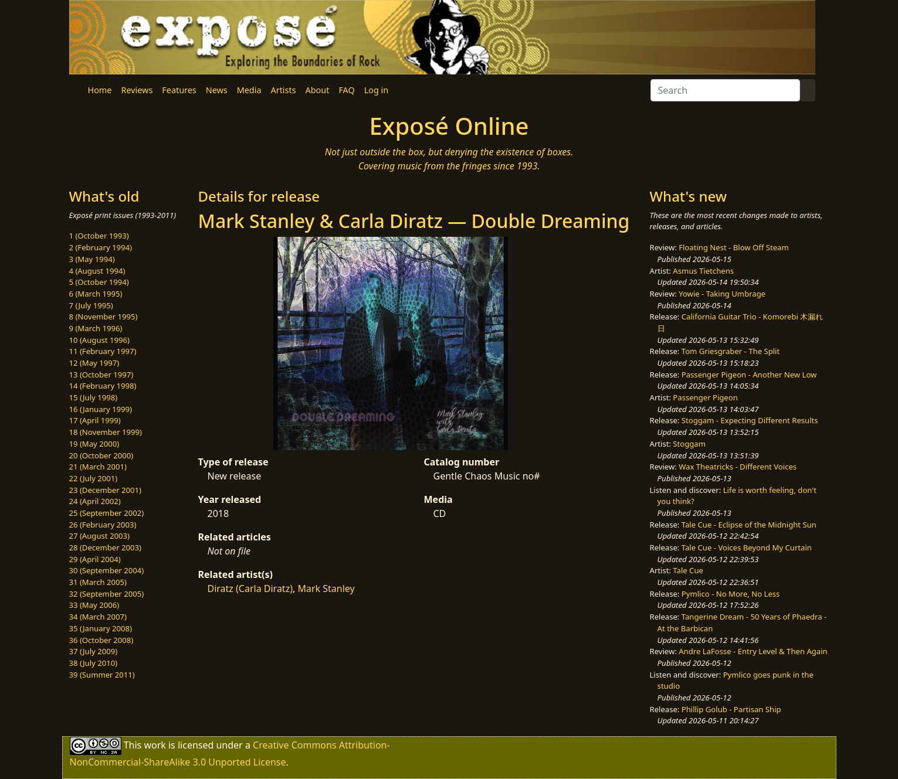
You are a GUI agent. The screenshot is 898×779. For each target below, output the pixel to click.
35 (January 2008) (100, 628)
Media (249, 90)
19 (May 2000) (94, 443)
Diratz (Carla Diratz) (250, 588)
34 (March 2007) (98, 616)
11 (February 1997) (103, 351)
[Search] (725, 90)
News (217, 90)
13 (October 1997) (101, 374)
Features (179, 90)
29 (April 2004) (95, 559)
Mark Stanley (325, 588)
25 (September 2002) (106, 513)
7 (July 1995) (91, 305)
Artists (283, 90)
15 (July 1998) (93, 397)
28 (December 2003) (105, 547)
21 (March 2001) (98, 466)
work (154, 745)
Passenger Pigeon (705, 397)
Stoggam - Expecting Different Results (750, 420)
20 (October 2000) (101, 455)
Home (100, 90)
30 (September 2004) (106, 570)
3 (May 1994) (92, 259)
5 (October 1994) (99, 282)
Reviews (137, 90)
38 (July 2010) (93, 663)
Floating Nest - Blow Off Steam (733, 247)
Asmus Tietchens (703, 271)
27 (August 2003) (99, 535)
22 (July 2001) (93, 478)
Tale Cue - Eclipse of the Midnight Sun (749, 524)
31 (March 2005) (98, 582)
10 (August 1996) (99, 340)
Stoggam (689, 443)
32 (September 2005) (106, 593)
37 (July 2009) (93, 651)
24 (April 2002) (95, 501)
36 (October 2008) (101, 640)
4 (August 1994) (97, 271)
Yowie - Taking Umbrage (722, 293)
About (318, 90)
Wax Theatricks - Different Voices (738, 466)
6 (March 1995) (96, 293)
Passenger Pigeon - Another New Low (749, 374)
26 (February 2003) (103, 524)
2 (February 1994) (100, 247)
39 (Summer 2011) (102, 674)
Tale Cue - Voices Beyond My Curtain (747, 547)
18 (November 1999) (106, 432)
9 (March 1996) (96, 328)
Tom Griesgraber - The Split (731, 351)
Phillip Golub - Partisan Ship (731, 709)
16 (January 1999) (100, 409)
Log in (376, 90)
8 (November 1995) (103, 316)
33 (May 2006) (94, 605)
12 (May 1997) (94, 363)
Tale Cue (688, 570)
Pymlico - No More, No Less (731, 593)
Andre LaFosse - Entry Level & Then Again (753, 651)
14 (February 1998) (103, 385)
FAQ (346, 90)
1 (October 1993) (99, 235)
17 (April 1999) (95, 420)
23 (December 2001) (105, 490)
